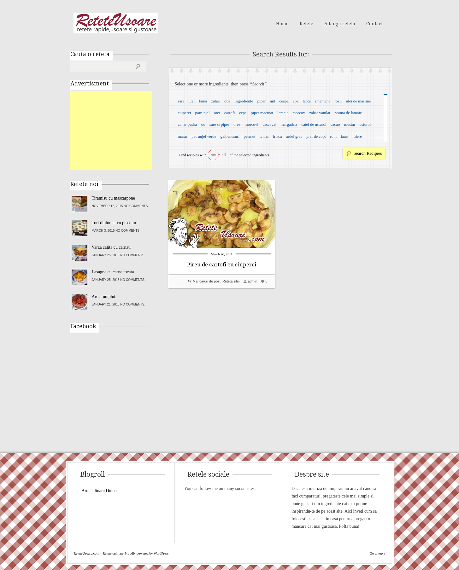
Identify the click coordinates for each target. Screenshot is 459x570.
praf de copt (316, 136)
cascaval (269, 124)
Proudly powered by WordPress (146, 553)
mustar (349, 124)
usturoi (365, 124)
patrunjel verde (203, 136)
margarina (288, 124)
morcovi (251, 124)
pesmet (249, 136)
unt (272, 101)
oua (227, 101)
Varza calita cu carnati (111, 247)
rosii (338, 101)
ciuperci (184, 112)
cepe (243, 112)
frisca (277, 136)
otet (217, 112)
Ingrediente (243, 101)
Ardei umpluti (104, 296)
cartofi (229, 112)
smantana (322, 101)
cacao (335, 124)
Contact (374, 23)
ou (203, 124)
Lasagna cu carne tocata (113, 272)
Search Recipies (368, 153)
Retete (306, 23)
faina (203, 101)
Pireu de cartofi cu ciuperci (221, 264)
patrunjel (202, 112)
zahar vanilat (319, 112)
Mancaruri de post (207, 281)
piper (261, 101)
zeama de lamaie (348, 112)
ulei (192, 101)
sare (181, 101)
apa (295, 101)
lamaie (282, 112)
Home (282, 23)
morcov (298, 112)
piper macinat (262, 112)
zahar (215, 101)
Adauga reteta (339, 23)
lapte (306, 101)
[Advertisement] (117, 130)
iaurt (344, 136)
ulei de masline (358, 101)
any (213, 155)
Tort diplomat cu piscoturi (115, 222)
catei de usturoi (313, 124)
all (224, 155)
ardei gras (294, 136)
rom (333, 136)
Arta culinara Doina (99, 490)
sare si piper (219, 124)
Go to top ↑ (377, 553)
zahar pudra (187, 124)
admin (252, 281)
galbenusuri (230, 136)
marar (182, 136)
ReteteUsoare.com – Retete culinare (116, 23)
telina (264, 136)
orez (236, 124)
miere (357, 136)
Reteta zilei (230, 281)
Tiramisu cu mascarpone (113, 198)
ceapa (284, 101)
